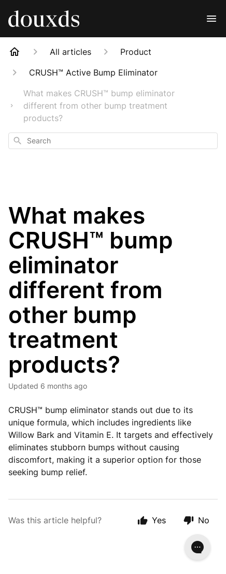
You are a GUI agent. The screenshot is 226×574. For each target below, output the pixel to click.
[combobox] (113, 141)
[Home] (14, 52)
